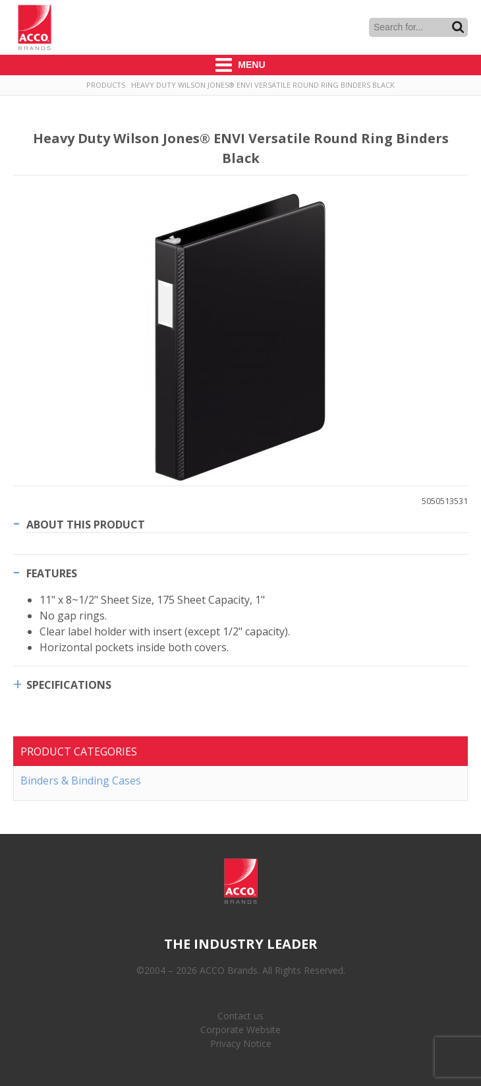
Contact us (240, 1015)
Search (458, 27)
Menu (240, 65)
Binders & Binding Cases (80, 780)
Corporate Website (240, 1029)
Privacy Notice (240, 1043)
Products (105, 85)
